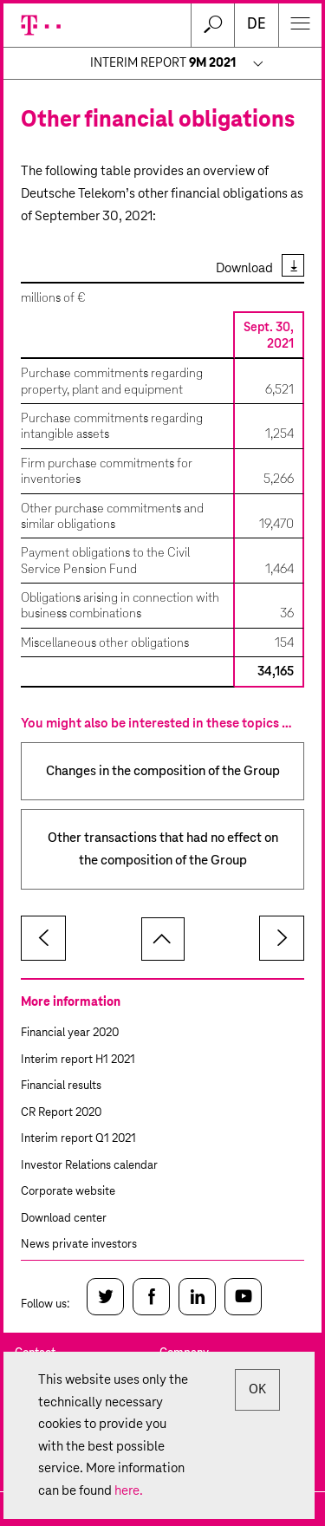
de (256, 24)
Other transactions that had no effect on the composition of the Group (163, 849)
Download (244, 268)
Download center (64, 1218)
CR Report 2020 (61, 1112)
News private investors (79, 1244)
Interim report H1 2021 (78, 1059)
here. (128, 1491)
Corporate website (68, 1191)
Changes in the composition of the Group (163, 771)
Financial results (61, 1085)
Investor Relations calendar (89, 1165)
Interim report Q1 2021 (78, 1138)
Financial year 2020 (70, 1033)
